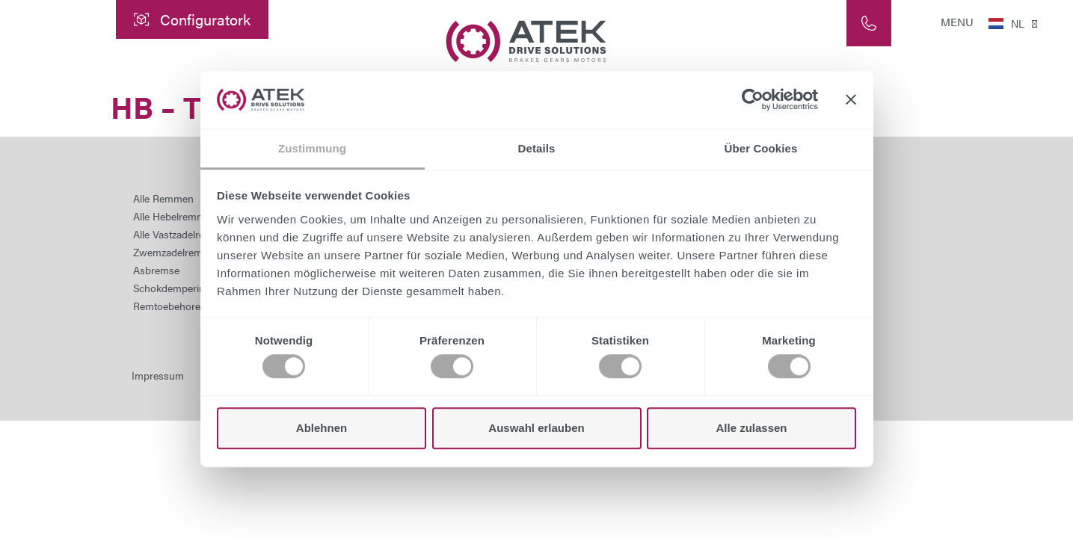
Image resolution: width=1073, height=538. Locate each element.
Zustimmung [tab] (312, 148)
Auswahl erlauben (536, 427)
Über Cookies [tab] (761, 148)
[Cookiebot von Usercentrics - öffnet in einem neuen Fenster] (752, 100)
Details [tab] (537, 148)
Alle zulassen (751, 427)
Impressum (158, 375)
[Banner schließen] (851, 100)
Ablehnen (321, 427)
